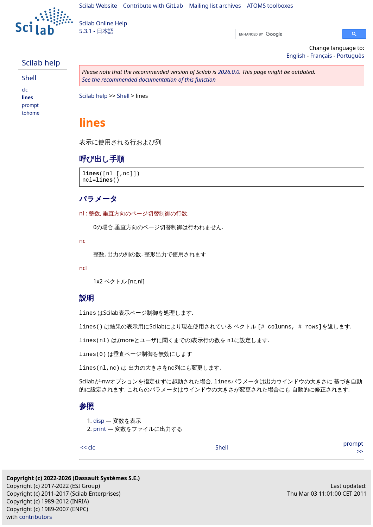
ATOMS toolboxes (270, 6)
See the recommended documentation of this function (149, 79)
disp (98, 421)
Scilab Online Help (103, 23)
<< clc (87, 447)
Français (321, 55)
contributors (35, 517)
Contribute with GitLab (153, 6)
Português (350, 55)
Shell (29, 77)
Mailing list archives (215, 6)
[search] (285, 34)
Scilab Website (98, 6)
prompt (30, 105)
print (99, 429)
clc (25, 89)
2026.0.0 (228, 72)
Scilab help (41, 62)
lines (27, 97)
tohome (30, 112)
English (295, 55)
